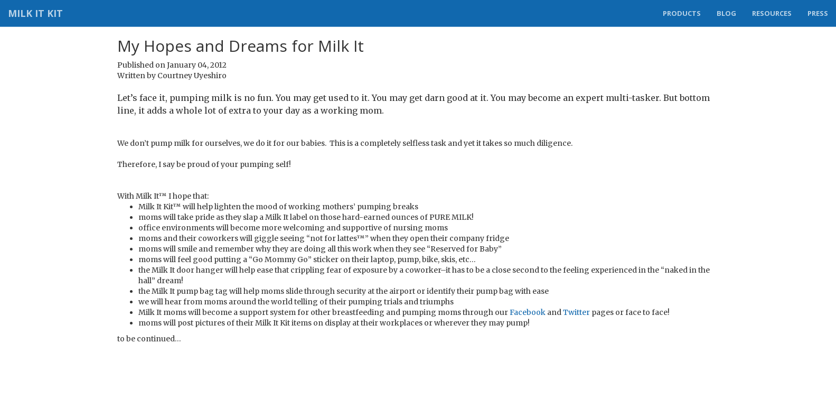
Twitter (576, 312)
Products (682, 13)
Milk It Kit (35, 13)
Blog (726, 13)
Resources (772, 13)
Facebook (528, 312)
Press (817, 13)
